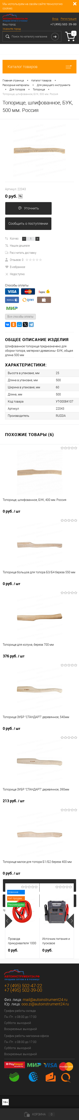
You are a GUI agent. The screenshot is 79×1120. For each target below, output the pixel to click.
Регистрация (68, 18)
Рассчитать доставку (20, 252)
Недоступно (15, 274)
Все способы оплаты (20, 316)
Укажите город (12, 28)
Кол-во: (14, 238)
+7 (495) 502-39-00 (63, 24)
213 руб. (13, 801)
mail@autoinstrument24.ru (45, 999)
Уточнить (28, 208)
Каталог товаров (39, 66)
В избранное (15, 267)
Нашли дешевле (17, 245)
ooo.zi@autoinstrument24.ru (45, 1004)
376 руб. (13, 656)
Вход (55, 18)
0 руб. (14, 196)
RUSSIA (61, 415)
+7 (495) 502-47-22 (23, 985)
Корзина (39, 1114)
